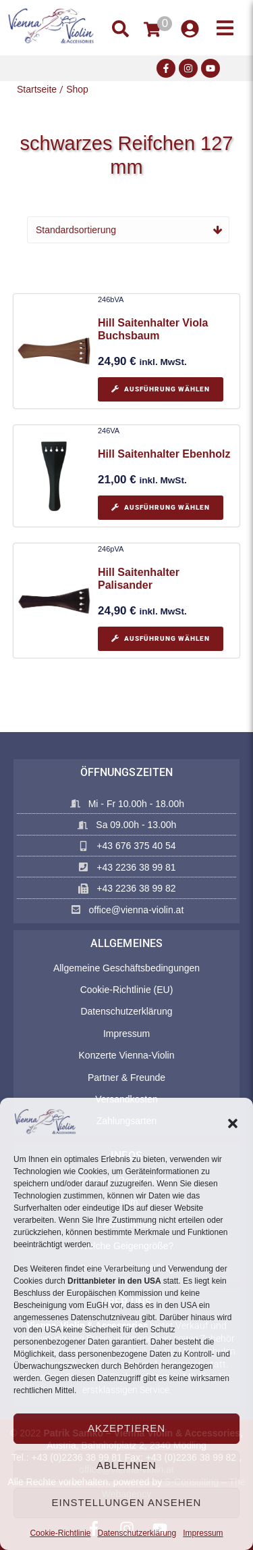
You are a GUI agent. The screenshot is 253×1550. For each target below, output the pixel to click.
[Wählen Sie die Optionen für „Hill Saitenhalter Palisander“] (160, 639)
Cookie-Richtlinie (60, 1533)
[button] (233, 1123)
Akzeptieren (126, 1428)
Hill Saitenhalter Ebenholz (164, 454)
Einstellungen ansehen (127, 1502)
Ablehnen (126, 1465)
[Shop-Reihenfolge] (128, 229)
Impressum (203, 1533)
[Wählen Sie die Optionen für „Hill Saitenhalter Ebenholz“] (160, 507)
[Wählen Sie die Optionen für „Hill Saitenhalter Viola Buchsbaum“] (160, 389)
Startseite (37, 89)
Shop (77, 89)
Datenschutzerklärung (136, 1533)
